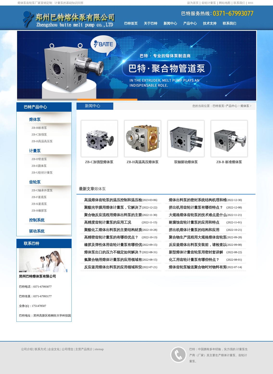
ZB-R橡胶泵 (39, 210)
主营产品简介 (84, 349)
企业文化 (54, 349)
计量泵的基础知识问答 (69, 3)
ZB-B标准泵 (39, 127)
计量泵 (35, 151)
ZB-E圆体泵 (39, 166)
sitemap (99, 349)
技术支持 (209, 23)
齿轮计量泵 (209, 3)
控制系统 (36, 220)
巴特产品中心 (35, 107)
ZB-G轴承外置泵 (42, 190)
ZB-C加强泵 (39, 134)
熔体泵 (35, 119)
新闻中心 (170, 23)
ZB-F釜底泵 (39, 197)
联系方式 (40, 349)
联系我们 (239, 3)
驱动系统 (36, 231)
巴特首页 (131, 23)
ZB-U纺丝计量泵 (42, 172)
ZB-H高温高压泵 (42, 141)
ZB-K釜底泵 (39, 204)
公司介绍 (27, 349)
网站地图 (224, 3)
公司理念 (67, 349)
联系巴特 (31, 243)
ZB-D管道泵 (39, 159)
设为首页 (193, 3)
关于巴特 (150, 23)
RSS (250, 3)
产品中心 (190, 23)
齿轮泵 (35, 182)
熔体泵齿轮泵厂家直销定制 (35, 3)
